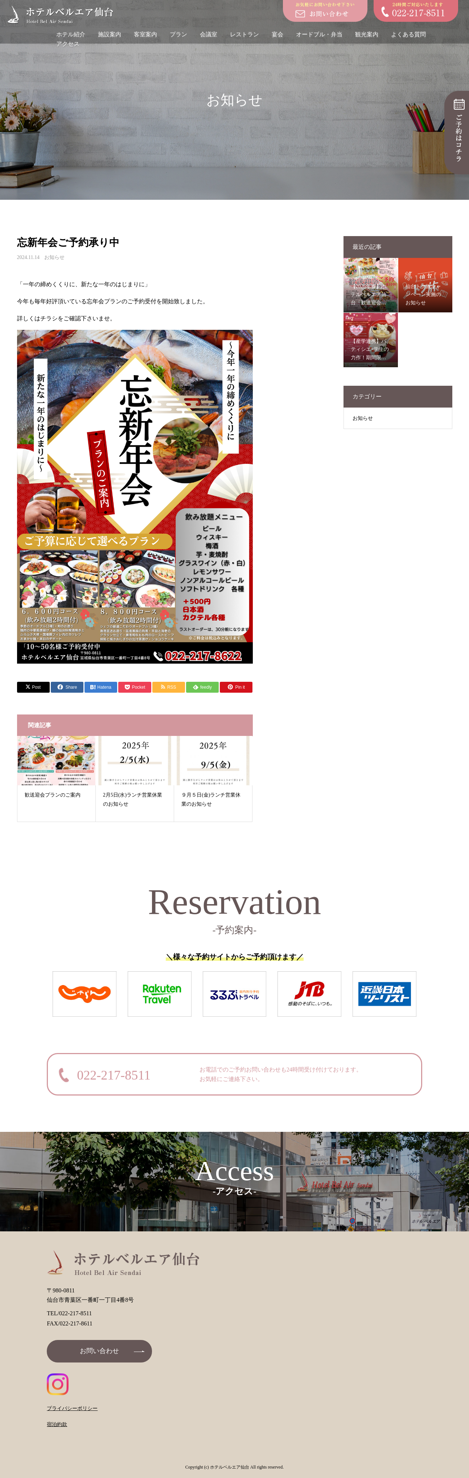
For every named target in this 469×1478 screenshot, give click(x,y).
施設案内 (109, 34)
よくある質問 (408, 34)
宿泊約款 (57, 1424)
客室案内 (145, 34)
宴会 (277, 34)
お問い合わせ (99, 1351)
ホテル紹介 (70, 34)
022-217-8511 (114, 1075)
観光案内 (366, 34)
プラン (178, 34)
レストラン (244, 34)
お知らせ (54, 257)
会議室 (208, 34)
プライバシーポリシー (72, 1408)
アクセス (67, 44)
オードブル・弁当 (319, 34)
